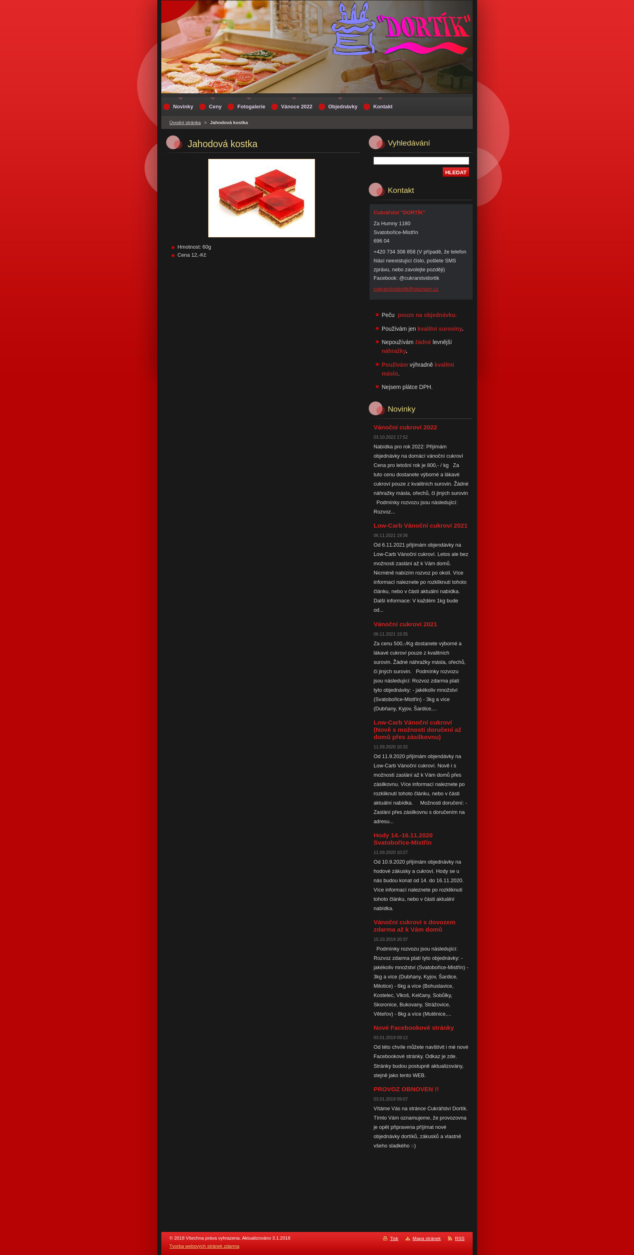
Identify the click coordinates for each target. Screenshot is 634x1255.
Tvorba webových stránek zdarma (204, 1246)
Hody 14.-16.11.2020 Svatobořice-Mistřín (403, 839)
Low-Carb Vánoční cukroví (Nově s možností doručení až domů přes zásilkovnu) (417, 729)
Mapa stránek (426, 1238)
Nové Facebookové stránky (414, 1027)
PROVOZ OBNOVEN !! (406, 1089)
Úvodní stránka (185, 122)
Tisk (394, 1238)
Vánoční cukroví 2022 (405, 427)
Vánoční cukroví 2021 (405, 624)
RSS (460, 1238)
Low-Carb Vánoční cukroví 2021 (420, 525)
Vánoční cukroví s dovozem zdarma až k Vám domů (414, 926)
